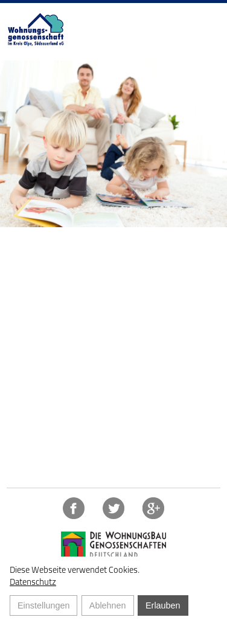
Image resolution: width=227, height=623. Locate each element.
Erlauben (163, 605)
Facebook (74, 508)
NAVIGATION (207, 12)
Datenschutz (33, 581)
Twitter (113, 508)
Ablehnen (107, 605)
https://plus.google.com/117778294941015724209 (153, 508)
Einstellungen (43, 605)
